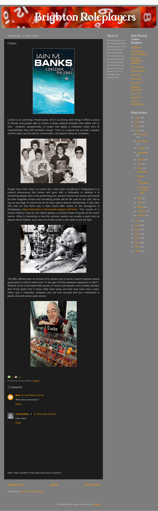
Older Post (92, 484)
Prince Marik (22, 414)
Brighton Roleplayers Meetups (137, 61)
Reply (18, 404)
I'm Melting (142, 172)
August (141, 159)
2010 (137, 247)
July (139, 164)
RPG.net (135, 75)
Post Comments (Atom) (32, 491)
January (141, 215)
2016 (137, 225)
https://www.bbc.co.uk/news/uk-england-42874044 (50, 209)
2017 (137, 221)
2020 (137, 122)
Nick (17, 395)
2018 (137, 130)
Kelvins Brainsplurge (137, 102)
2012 (137, 238)
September (142, 152)
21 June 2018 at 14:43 (32, 395)
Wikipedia (136, 47)
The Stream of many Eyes (142, 190)
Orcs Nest (136, 83)
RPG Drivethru (138, 71)
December (142, 134)
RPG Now (136, 79)
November (142, 141)
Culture (140, 176)
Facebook (136, 97)
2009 (137, 251)
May (139, 198)
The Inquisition (143, 181)
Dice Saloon (137, 67)
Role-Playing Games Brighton (139, 52)
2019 (137, 126)
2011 (137, 242)
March (140, 207)
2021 (137, 117)
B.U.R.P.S (136, 93)
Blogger (96, 504)
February (142, 211)
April (140, 202)
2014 (137, 234)
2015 (137, 229)
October (141, 148)
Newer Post (15, 484)
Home (54, 484)
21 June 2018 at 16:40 (45, 414)
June (140, 168)
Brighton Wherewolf (136, 88)
